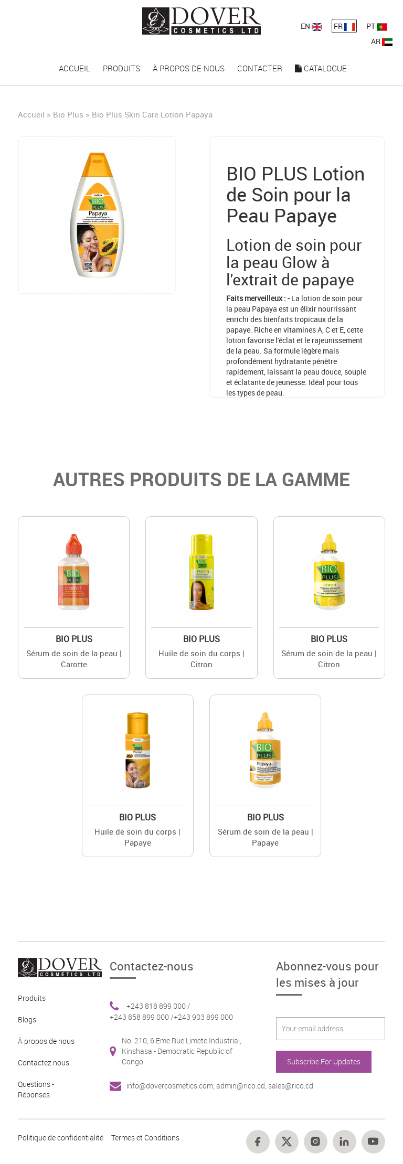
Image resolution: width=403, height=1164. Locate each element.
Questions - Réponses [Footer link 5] (36, 1089)
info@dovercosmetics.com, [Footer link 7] (171, 1086)
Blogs (27, 1019)
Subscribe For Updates (323, 1061)
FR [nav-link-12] (344, 26)
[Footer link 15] (287, 1142)
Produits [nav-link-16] (121, 68)
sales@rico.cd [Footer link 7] (290, 1086)
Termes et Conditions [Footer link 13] (145, 1137)
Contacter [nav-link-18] (259, 68)
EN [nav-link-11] (311, 26)
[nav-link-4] (201, 20)
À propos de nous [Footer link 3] (46, 1041)
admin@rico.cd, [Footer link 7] (242, 1086)
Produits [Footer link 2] (32, 998)
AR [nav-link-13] (382, 41)
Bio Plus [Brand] (68, 114)
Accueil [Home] (32, 114)
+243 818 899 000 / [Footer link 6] (158, 1006)
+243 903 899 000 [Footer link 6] (203, 1017)
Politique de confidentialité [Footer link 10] (60, 1137)
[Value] (73, 572)
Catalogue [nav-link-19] (321, 68)
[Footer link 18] (373, 1142)
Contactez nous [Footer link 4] (43, 1062)
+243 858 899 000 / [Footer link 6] (142, 1017)
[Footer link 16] (315, 1142)
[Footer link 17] (344, 1142)
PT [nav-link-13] (376, 26)
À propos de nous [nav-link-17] (189, 68)
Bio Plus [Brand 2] (74, 639)
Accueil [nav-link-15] (74, 68)
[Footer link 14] (258, 1142)
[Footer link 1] (56, 966)
